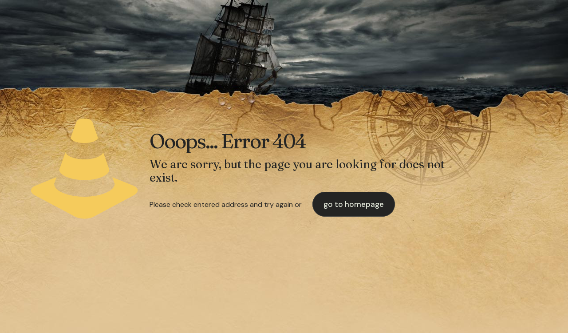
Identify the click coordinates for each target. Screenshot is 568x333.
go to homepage (353, 204)
